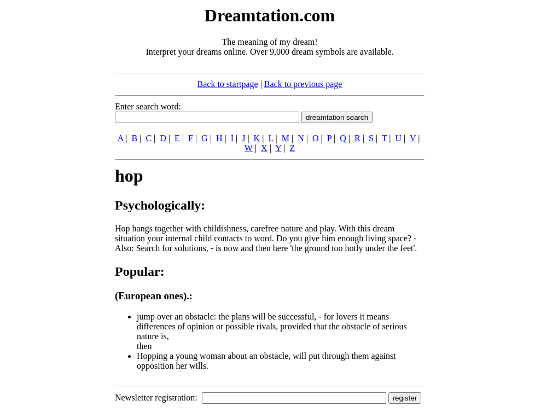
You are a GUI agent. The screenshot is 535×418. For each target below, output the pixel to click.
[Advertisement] (48, 168)
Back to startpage (227, 84)
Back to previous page (303, 84)
